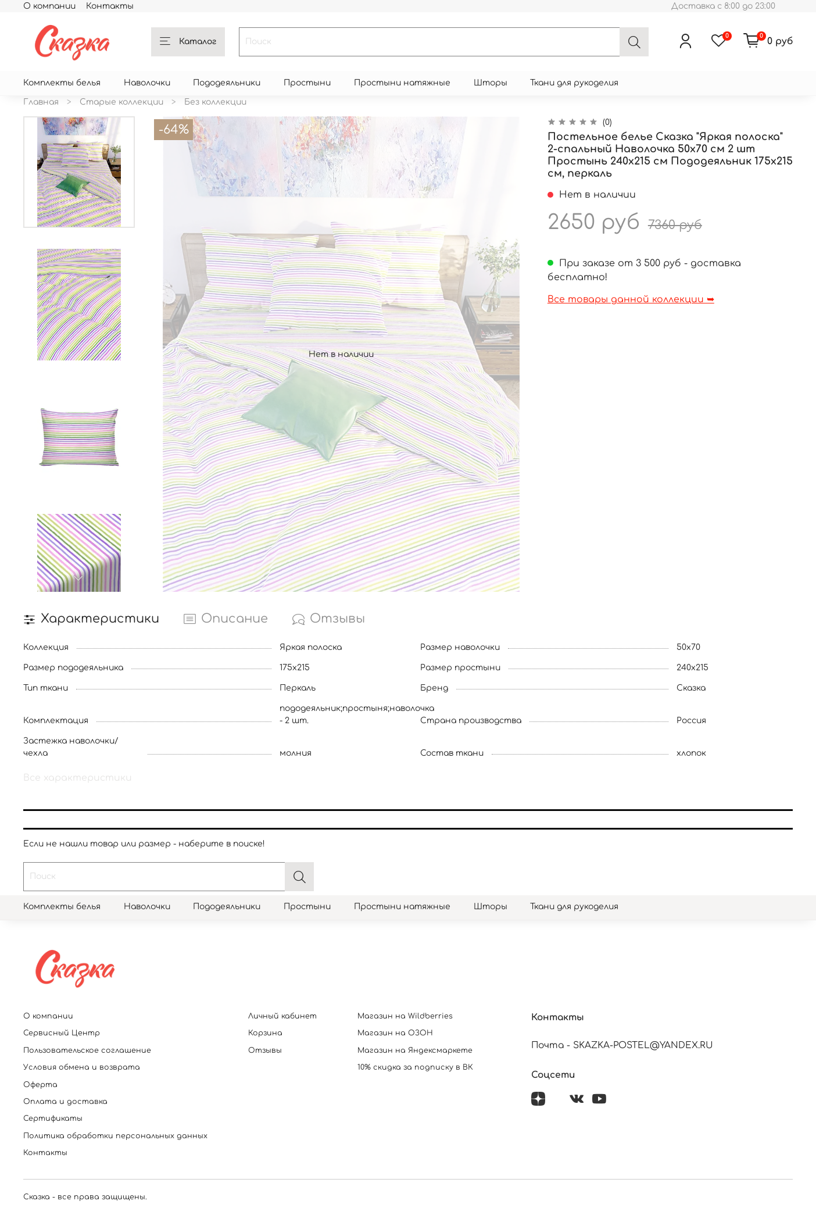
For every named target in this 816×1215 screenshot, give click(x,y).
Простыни (307, 82)
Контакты (110, 6)
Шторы (490, 82)
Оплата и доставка (65, 1102)
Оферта (40, 1085)
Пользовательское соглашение (87, 1050)
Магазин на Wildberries (405, 1016)
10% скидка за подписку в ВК (415, 1067)
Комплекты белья (62, 82)
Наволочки (147, 82)
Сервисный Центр (61, 1033)
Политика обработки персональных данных (115, 1136)
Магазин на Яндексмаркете (415, 1050)
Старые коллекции (121, 102)
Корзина (265, 1033)
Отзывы (265, 1050)
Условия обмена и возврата (81, 1067)
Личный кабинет (282, 1016)
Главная (41, 102)
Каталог (188, 42)
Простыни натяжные (402, 82)
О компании (49, 6)
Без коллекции (215, 102)
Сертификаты (53, 1118)
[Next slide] (79, 578)
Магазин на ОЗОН (395, 1033)
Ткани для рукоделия (574, 82)
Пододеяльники (226, 82)
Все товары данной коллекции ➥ (630, 299)
